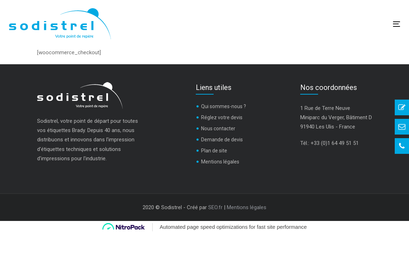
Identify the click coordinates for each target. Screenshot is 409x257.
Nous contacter (218, 128)
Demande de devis (222, 139)
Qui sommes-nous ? (223, 106)
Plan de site (214, 150)
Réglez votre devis (221, 117)
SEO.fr (215, 207)
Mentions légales (220, 162)
